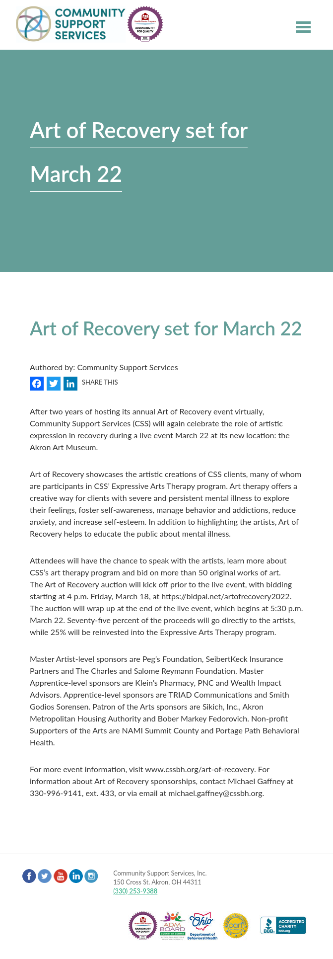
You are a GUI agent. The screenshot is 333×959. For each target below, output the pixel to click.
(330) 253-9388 (135, 891)
